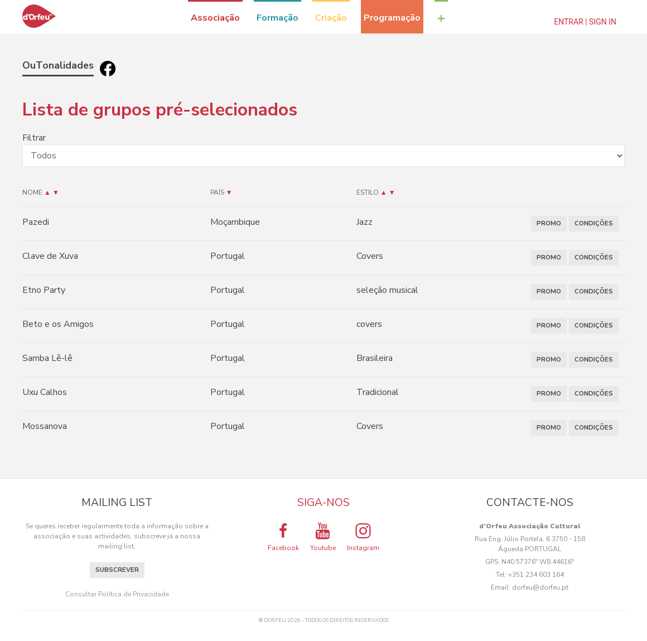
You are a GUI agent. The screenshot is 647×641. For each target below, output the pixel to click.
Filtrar (34, 138)
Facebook (283, 536)
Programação (392, 18)
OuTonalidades (58, 65)
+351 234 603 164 (536, 574)
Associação (215, 18)
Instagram (363, 536)
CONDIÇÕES (593, 223)
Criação (331, 18)
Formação (277, 18)
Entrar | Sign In (585, 21)
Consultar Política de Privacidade (117, 594)
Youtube (323, 536)
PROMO (549, 223)
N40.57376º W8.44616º (537, 561)
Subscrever (117, 570)
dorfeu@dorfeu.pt (540, 587)
